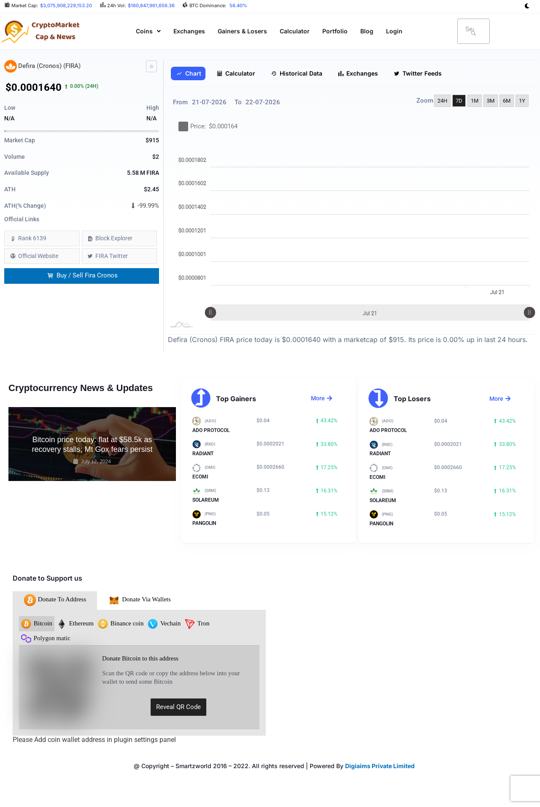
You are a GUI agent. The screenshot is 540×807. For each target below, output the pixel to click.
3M (490, 101)
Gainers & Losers (242, 31)
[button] (148, 31)
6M (506, 101)
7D (459, 101)
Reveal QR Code (178, 707)
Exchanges (189, 31)
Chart (188, 73)
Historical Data (296, 73)
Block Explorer (113, 238)
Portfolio (335, 31)
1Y (522, 101)
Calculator (295, 31)
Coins (148, 31)
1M (474, 101)
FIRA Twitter (111, 256)
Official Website (38, 256)
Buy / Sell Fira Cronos (82, 276)
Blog (366, 31)
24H (442, 101)
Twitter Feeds (418, 73)
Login (394, 31)
